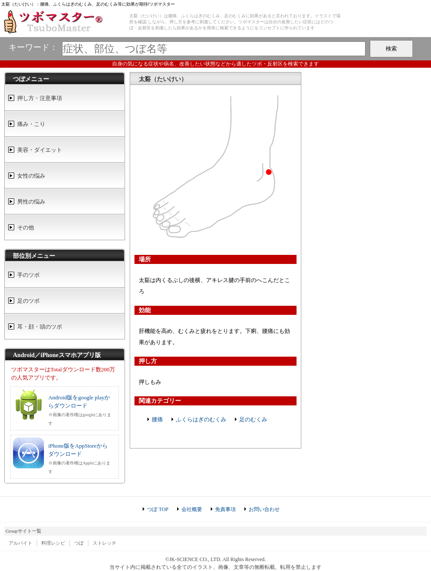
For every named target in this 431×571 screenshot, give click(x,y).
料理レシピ (53, 543)
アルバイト (20, 543)
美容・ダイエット (39, 150)
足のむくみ (253, 419)
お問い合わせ (264, 509)
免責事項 (225, 509)
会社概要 (191, 509)
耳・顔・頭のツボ (39, 326)
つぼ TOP (157, 509)
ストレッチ (104, 543)
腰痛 (157, 419)
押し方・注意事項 (39, 98)
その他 (25, 227)
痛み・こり (31, 124)
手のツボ (28, 275)
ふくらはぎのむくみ (201, 419)
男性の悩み (31, 201)
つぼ (79, 543)
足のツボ (28, 301)
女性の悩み (31, 176)
